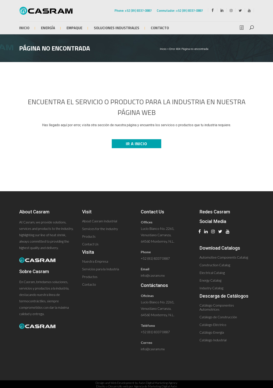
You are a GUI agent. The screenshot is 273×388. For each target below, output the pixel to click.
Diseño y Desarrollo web (112, 386)
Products (89, 236)
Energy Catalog (210, 280)
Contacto (89, 284)
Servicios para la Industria (100, 269)
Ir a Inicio (136, 143)
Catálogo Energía (211, 332)
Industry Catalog (211, 288)
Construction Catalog (214, 265)
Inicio (163, 49)
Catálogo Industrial (213, 340)
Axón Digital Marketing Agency (158, 383)
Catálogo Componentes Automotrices (216, 307)
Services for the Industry (100, 229)
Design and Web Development (115, 383)
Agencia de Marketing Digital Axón (155, 386)
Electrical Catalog (212, 273)
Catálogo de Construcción (218, 317)
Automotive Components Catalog (223, 257)
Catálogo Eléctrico (212, 325)
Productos (89, 277)
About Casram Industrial (99, 221)
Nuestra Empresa (95, 261)
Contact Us (90, 244)
